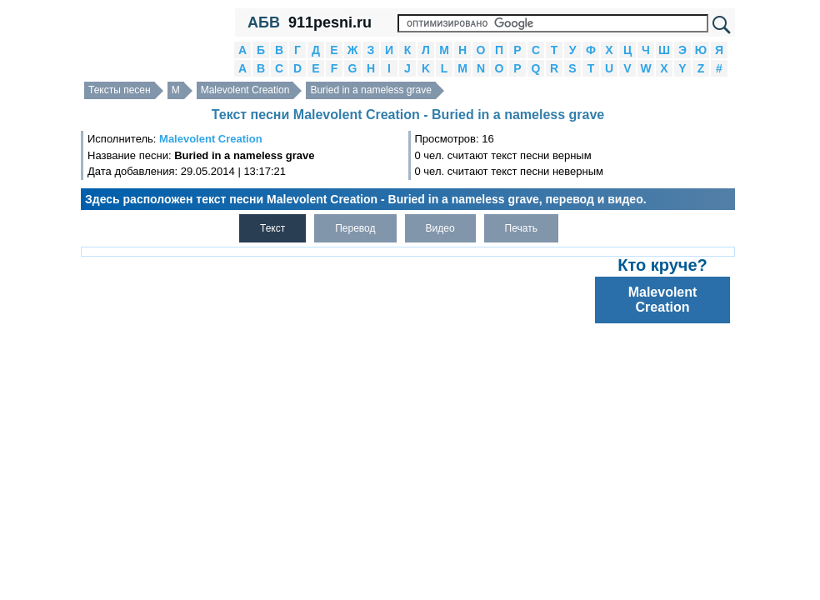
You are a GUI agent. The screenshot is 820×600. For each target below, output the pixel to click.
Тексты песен (119, 90)
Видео (440, 228)
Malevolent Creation (245, 90)
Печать (521, 228)
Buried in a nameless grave (370, 90)
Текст (272, 228)
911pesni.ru (330, 22)
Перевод (355, 228)
